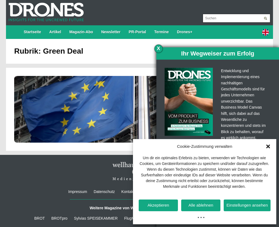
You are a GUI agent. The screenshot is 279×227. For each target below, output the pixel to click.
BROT (39, 218)
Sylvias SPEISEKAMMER (96, 218)
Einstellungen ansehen (247, 205)
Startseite (32, 32)
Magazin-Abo (81, 32)
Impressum (77, 191)
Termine (161, 32)
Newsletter (111, 32)
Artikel (55, 32)
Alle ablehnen (201, 205)
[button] (268, 146)
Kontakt (127, 191)
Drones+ (184, 32)
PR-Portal (137, 32)
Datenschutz (104, 191)
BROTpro (59, 218)
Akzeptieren (158, 205)
